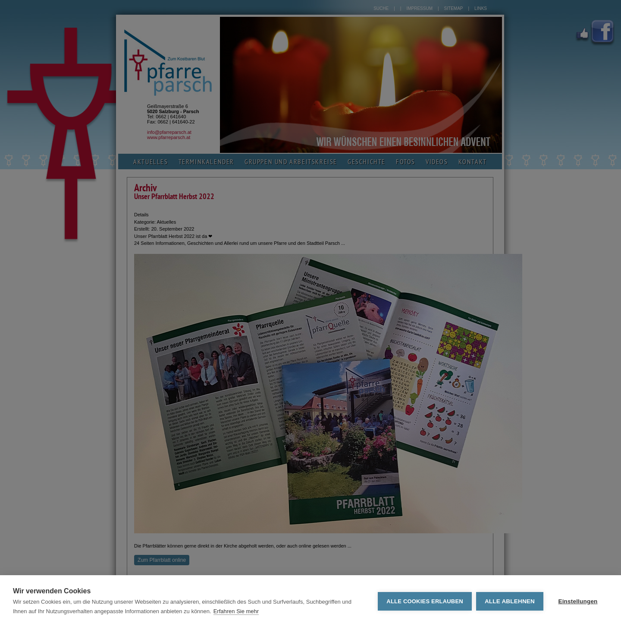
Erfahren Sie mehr (236, 611)
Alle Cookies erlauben (424, 601)
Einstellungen (577, 601)
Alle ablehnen (510, 601)
